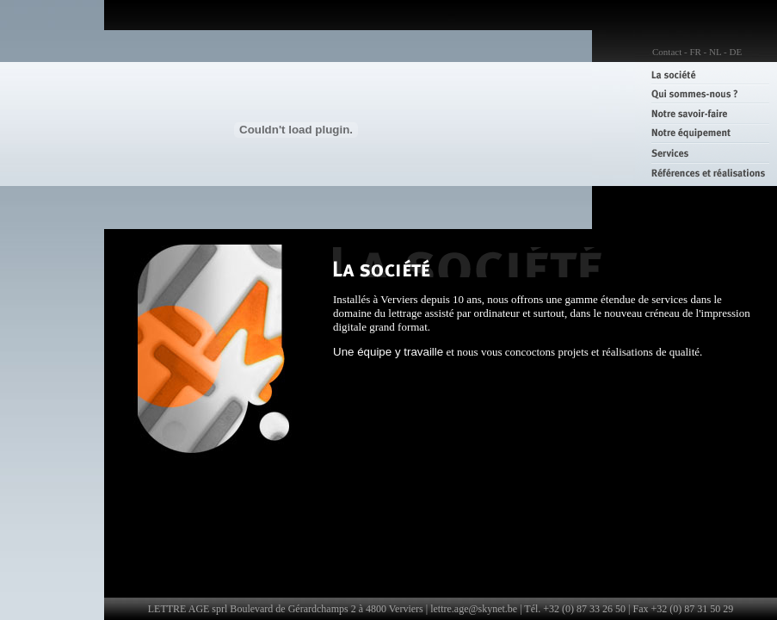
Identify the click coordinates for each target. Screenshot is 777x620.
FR (694, 51)
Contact (666, 51)
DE (735, 51)
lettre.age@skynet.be (473, 609)
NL (715, 51)
